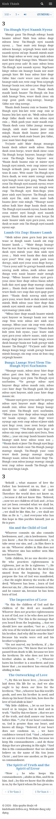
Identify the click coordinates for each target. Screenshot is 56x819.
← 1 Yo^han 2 (12, 791)
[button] (7, 14)
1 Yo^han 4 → (43, 791)
